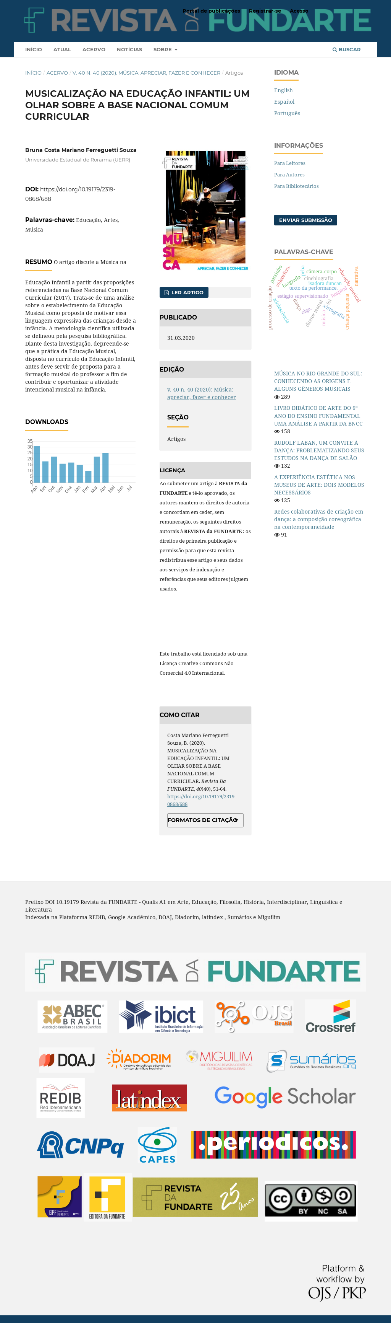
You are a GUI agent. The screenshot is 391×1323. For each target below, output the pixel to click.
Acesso (299, 11)
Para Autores (289, 174)
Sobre (163, 49)
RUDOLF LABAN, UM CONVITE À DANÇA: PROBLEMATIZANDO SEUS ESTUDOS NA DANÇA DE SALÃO (319, 450)
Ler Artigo (187, 292)
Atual (62, 49)
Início (33, 49)
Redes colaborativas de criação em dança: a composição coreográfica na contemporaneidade (318, 519)
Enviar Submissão (305, 220)
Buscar (347, 49)
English (283, 90)
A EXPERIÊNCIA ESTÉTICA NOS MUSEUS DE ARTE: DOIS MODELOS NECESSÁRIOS (319, 484)
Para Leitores (289, 163)
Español (284, 101)
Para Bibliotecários (296, 186)
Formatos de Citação (203, 820)
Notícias (129, 49)
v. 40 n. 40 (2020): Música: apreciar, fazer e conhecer (146, 73)
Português (287, 113)
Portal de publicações (211, 11)
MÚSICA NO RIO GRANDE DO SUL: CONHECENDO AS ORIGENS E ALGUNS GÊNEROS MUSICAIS (318, 381)
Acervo (93, 49)
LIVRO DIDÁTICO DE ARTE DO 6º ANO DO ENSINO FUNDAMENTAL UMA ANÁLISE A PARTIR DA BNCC (318, 415)
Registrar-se (265, 11)
